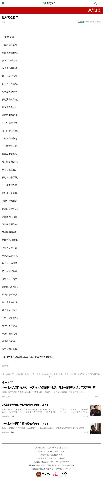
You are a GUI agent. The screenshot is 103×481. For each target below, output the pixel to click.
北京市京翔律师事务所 (63, 469)
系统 (9, 396)
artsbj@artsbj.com (62, 462)
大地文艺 (81, 22)
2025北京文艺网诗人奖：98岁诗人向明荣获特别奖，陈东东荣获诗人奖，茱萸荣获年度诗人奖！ (50, 387)
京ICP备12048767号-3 (37, 465)
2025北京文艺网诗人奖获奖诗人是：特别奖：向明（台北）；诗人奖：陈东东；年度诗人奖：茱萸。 (44, 392)
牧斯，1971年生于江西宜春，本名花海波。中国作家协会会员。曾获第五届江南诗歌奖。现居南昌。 (44, 428)
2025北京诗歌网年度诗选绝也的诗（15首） (25, 405)
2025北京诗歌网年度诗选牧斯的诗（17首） (25, 423)
